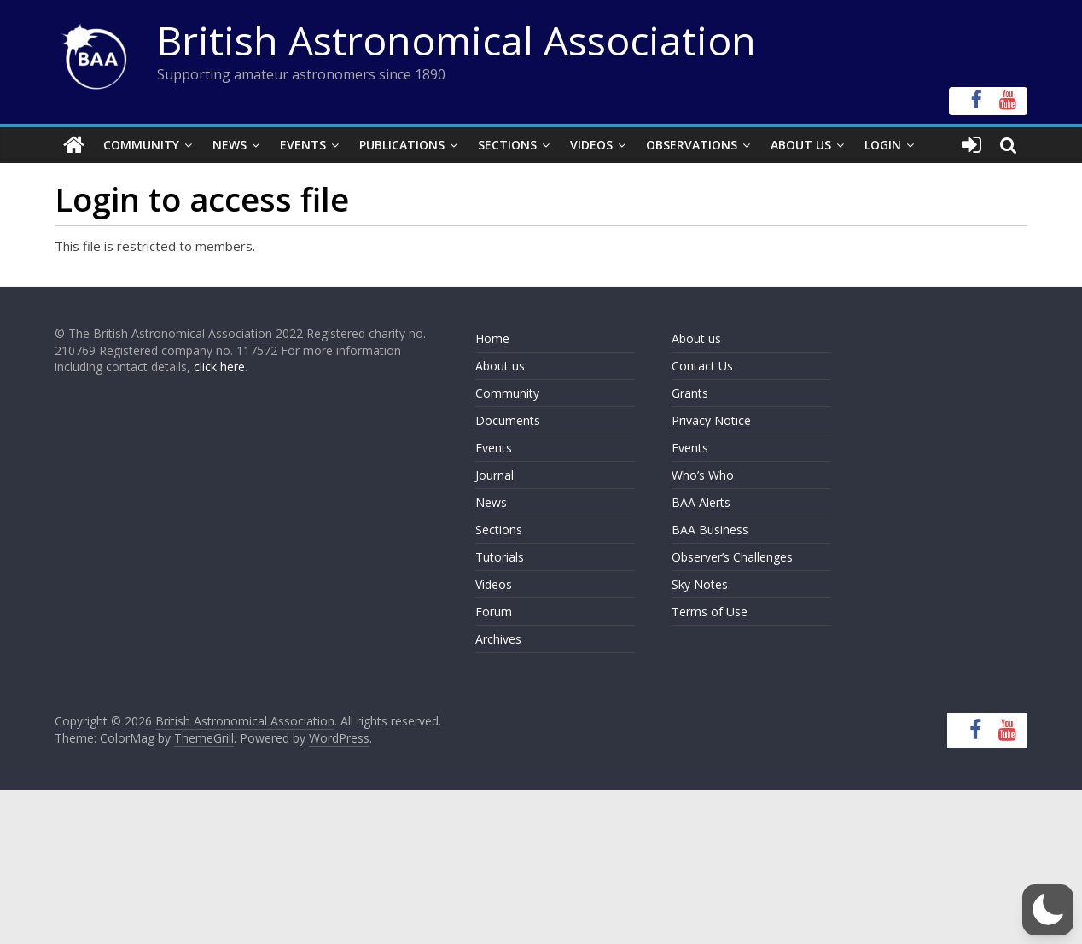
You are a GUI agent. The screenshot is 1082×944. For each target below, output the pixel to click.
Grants (690, 393)
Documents (507, 420)
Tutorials (499, 557)
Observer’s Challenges (732, 557)
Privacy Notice (711, 420)
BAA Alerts (701, 502)
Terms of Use (710, 611)
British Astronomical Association (456, 40)
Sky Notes (700, 584)
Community (141, 145)
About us (500, 366)
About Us (801, 145)
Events (303, 145)
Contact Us (702, 366)
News (229, 145)
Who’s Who (703, 475)
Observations (691, 145)
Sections (507, 145)
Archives (498, 639)
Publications (402, 145)
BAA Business (710, 530)
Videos (591, 145)
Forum (493, 611)
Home (492, 338)
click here (219, 366)
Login (882, 145)
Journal (494, 475)
